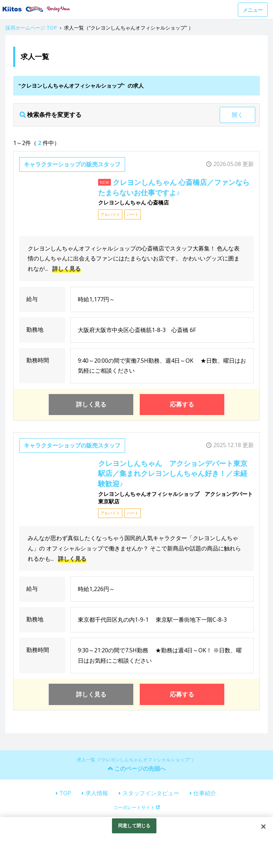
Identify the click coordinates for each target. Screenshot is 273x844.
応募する (182, 404)
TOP (65, 793)
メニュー (253, 9)
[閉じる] (263, 826)
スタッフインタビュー (150, 793)
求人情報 (96, 793)
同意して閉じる (134, 825)
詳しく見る (66, 269)
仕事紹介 (204, 793)
